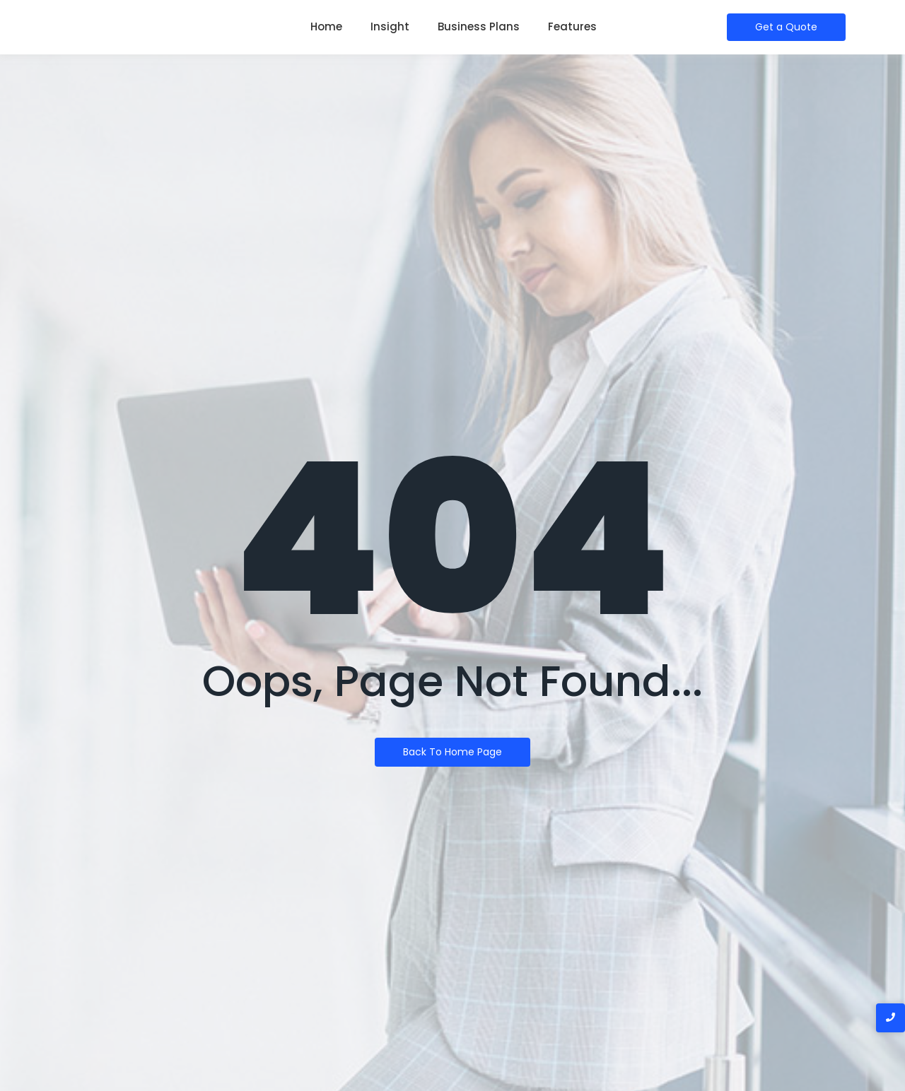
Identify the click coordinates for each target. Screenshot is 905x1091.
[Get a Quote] (786, 27)
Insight (389, 26)
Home (326, 26)
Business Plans (479, 26)
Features (572, 26)
